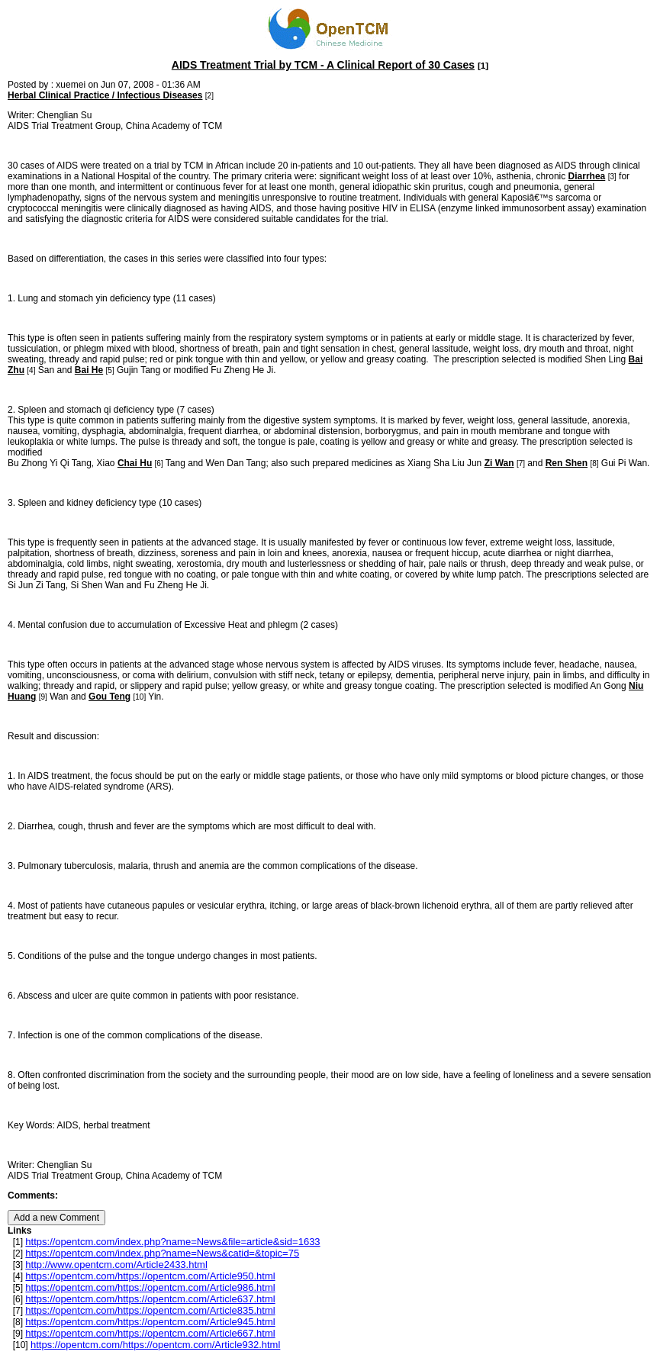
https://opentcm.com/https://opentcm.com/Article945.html (150, 1321)
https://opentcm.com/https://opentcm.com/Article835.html (150, 1310)
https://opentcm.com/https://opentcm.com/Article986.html (150, 1287)
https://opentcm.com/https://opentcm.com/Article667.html (150, 1333)
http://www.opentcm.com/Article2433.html (116, 1264)
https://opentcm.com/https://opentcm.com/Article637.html (150, 1299)
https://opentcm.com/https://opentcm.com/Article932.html (155, 1344)
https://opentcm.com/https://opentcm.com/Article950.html (150, 1276)
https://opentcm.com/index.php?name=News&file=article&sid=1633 (172, 1241)
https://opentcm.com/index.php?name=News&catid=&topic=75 (162, 1253)
